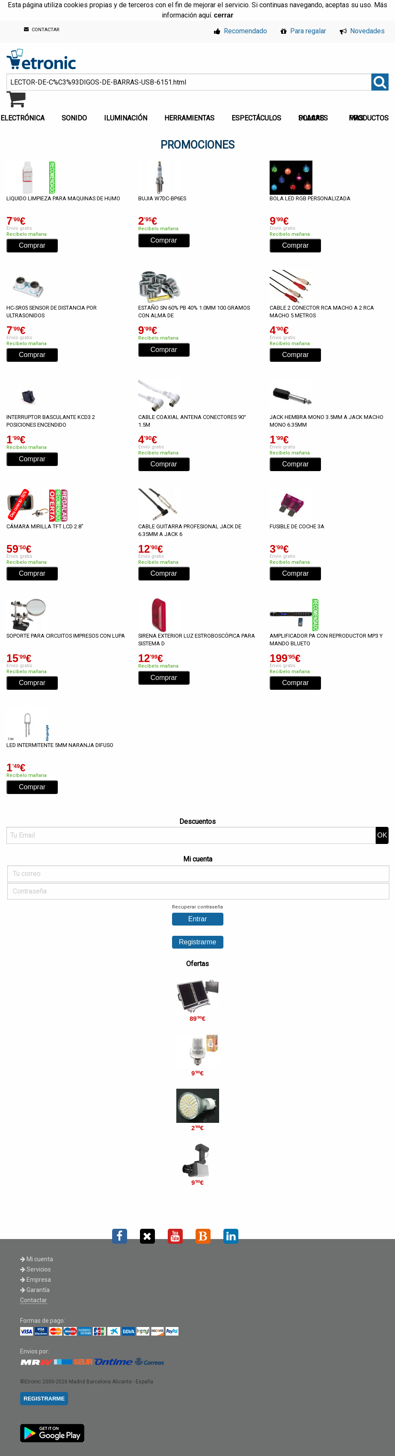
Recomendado (240, 31)
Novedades (362, 31)
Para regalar (303, 31)
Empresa (35, 1279)
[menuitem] (76, 116)
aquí (205, 15)
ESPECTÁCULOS (256, 118)
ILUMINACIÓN (125, 118)
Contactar (33, 1300)
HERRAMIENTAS (189, 118)
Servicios (35, 1269)
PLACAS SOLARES (313, 118)
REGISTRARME (44, 1398)
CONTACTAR (41, 29)
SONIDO (74, 118)
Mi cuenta (36, 1259)
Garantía (35, 1289)
